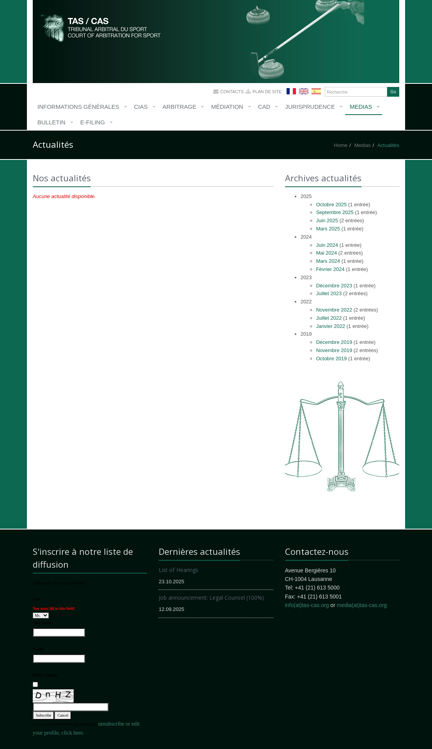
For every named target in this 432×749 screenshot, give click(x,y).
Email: (38, 649)
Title (37, 599)
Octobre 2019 (331, 358)
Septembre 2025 (335, 212)
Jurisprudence (310, 106)
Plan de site (267, 91)
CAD (264, 106)
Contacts (232, 91)
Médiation (227, 106)
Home (341, 145)
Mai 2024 (326, 253)
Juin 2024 (327, 245)
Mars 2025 (328, 229)
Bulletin (51, 122)
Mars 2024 (328, 261)
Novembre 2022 (334, 310)
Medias (361, 106)
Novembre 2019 (334, 350)
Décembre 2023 (334, 286)
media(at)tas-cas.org (362, 605)
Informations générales (78, 106)
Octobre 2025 (331, 204)
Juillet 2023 (329, 293)
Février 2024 (330, 269)
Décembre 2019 (334, 342)
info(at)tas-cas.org (307, 605)
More (101, 27)
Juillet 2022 (329, 318)
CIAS (141, 106)
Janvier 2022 (330, 326)
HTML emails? (45, 675)
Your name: (42, 623)
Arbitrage (180, 106)
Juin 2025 (327, 220)
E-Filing (92, 122)
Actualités (388, 145)
